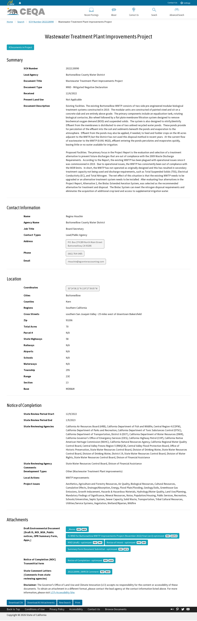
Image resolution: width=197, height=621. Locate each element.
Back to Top (13, 609)
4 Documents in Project (20, 47)
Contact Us (172, 2)
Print (77, 602)
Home (10, 22)
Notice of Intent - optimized (126, 542)
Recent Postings (91, 11)
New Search (65, 602)
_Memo (77, 529)
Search (154, 11)
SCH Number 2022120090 (41, 22)
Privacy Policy (57, 609)
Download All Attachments (41, 602)
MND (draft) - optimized (85, 542)
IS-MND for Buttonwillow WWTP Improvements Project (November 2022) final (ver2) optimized (122, 536)
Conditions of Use (35, 609)
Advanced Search (177, 11)
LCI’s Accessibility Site (62, 593)
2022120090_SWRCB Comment (89, 572)
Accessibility (76, 609)
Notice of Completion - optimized (91, 560)
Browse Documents (115, 609)
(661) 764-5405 (75, 253)
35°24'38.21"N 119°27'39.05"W (83, 288)
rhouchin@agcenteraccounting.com (86, 261)
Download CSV (16, 602)
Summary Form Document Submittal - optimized (98, 549)
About (114, 11)
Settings (185, 2)
